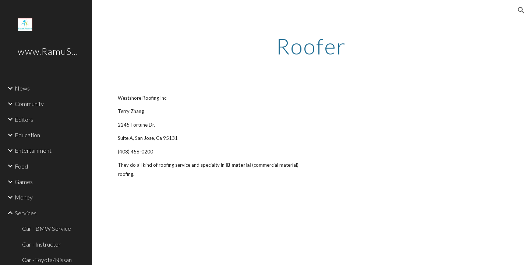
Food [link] (21, 166)
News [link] (22, 88)
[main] (311, 46)
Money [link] (24, 197)
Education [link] (27, 134)
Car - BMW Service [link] (46, 228)
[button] (521, 10)
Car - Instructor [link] (41, 244)
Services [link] (25, 212)
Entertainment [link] (33, 150)
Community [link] (29, 103)
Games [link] (24, 181)
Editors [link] (24, 119)
